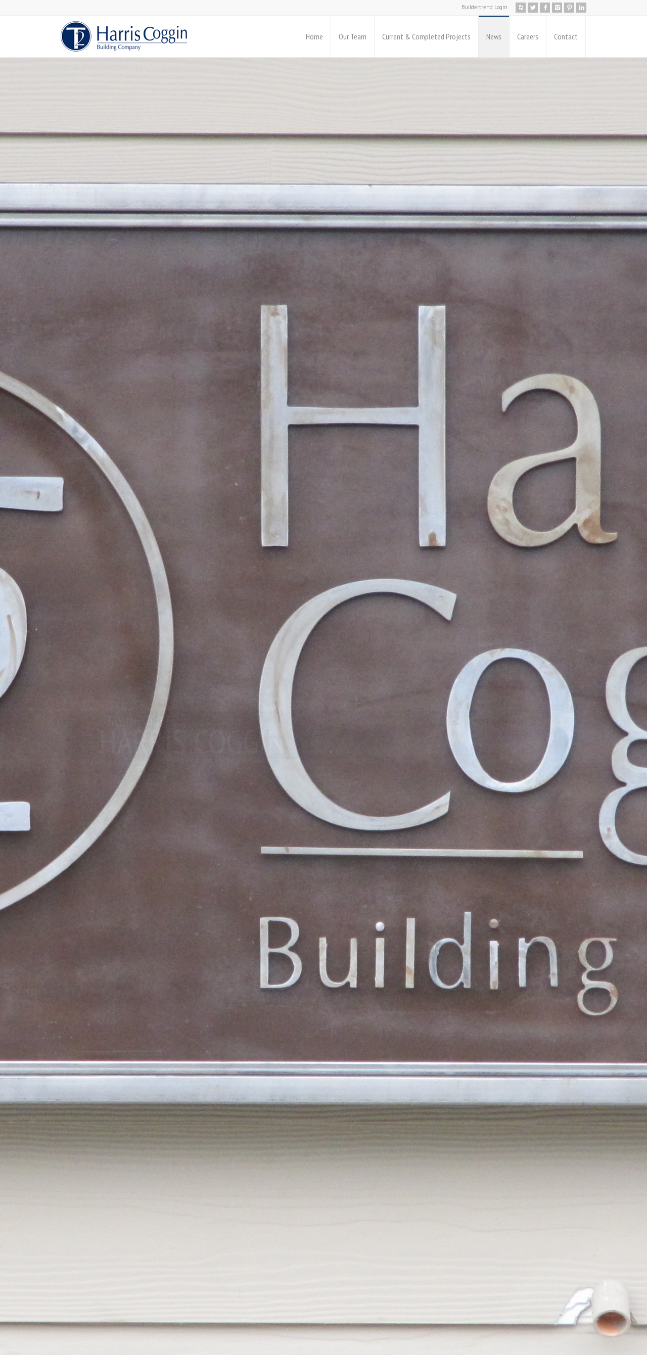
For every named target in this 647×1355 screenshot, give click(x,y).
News (493, 36)
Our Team (352, 36)
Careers (527, 36)
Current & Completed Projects (426, 36)
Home (314, 36)
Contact (566, 36)
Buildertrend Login (484, 7)
